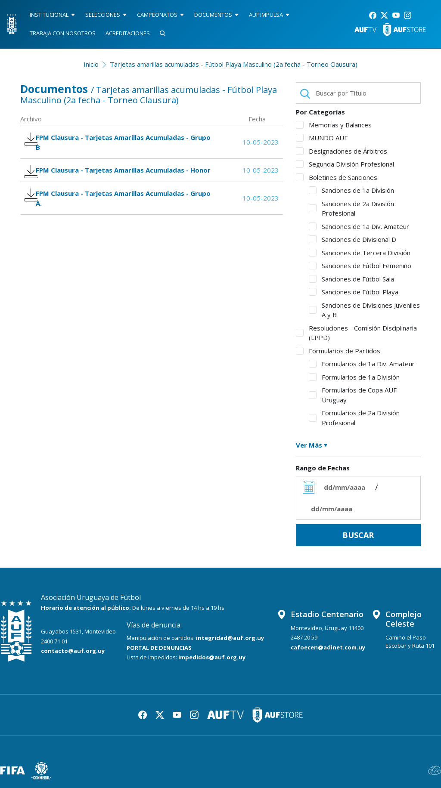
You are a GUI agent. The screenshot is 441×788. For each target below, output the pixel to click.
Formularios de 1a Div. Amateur (362, 363)
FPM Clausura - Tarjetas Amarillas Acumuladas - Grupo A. (112, 218)
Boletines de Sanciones (336, 177)
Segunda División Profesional (345, 164)
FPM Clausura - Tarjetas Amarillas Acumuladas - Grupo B (112, 144)
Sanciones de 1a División (351, 190)
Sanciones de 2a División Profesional (351, 208)
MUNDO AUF (322, 137)
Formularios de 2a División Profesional (354, 417)
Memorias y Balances (334, 125)
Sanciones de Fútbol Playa (353, 291)
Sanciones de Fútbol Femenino (360, 265)
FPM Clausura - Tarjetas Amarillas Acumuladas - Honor (112, 181)
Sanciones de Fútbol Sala (351, 279)
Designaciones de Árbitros (341, 151)
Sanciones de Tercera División (359, 252)
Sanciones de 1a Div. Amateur (359, 226)
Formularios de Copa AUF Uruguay (353, 395)
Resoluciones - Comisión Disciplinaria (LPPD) (356, 333)
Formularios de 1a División (354, 377)
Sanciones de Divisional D (352, 239)
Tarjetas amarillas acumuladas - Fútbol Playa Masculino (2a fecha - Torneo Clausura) (233, 64)
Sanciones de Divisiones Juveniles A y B (364, 310)
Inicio (91, 64)
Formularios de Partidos (338, 350)
